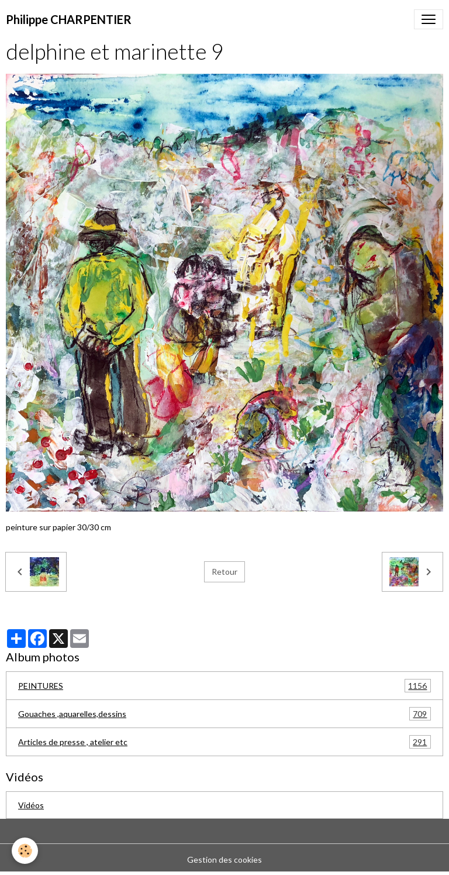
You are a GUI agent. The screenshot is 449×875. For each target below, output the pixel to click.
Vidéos (31, 805)
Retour (224, 572)
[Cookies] (25, 851)
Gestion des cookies (224, 859)
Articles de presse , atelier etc (224, 742)
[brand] (69, 19)
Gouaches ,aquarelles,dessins (224, 713)
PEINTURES (224, 685)
